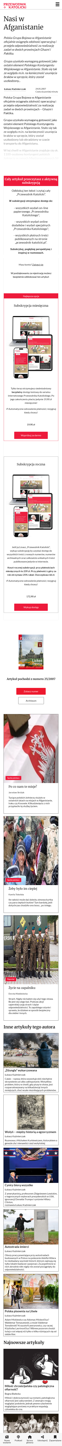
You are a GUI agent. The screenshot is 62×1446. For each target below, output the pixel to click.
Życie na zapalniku (23, 988)
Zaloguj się (37, 264)
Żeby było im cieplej (23, 888)
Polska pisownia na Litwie (21, 1311)
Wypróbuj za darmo (31, 435)
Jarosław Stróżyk (16, 792)
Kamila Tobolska (16, 894)
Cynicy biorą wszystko (19, 1185)
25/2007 (49, 679)
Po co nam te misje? (23, 786)
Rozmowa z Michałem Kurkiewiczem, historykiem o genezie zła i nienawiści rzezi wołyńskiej (31, 1142)
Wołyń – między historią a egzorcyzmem (30, 1132)
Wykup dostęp (31, 607)
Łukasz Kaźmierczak (15, 88)
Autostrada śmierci (17, 1246)
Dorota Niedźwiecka (18, 993)
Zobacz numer (31, 691)
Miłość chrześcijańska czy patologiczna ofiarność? (29, 1387)
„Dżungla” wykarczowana (21, 1070)
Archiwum (31, 700)
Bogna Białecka (13, 1393)
